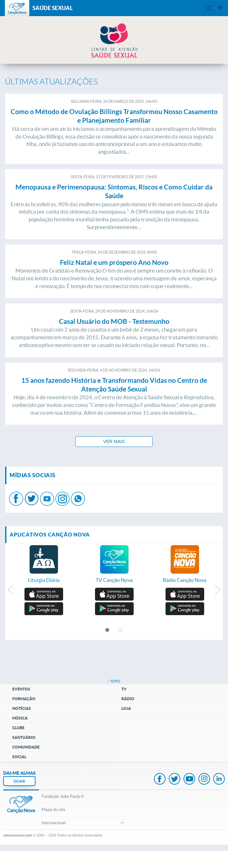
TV (124, 689)
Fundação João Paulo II (63, 796)
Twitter (174, 779)
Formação (23, 699)
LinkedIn (219, 779)
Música (20, 718)
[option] (43, 567)
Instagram (204, 779)
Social (19, 757)
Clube (18, 728)
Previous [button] (11, 592)
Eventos (21, 689)
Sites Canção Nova (220, 8)
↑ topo (114, 681)
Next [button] (217, 592)
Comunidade (26, 747)
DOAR (19, 781)
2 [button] (120, 630)
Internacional (82, 823)
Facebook (160, 779)
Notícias (21, 708)
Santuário (23, 737)
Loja (126, 708)
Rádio (127, 699)
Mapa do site (53, 809)
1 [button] (107, 630)
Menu (208, 8)
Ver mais (114, 441)
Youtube (189, 779)
